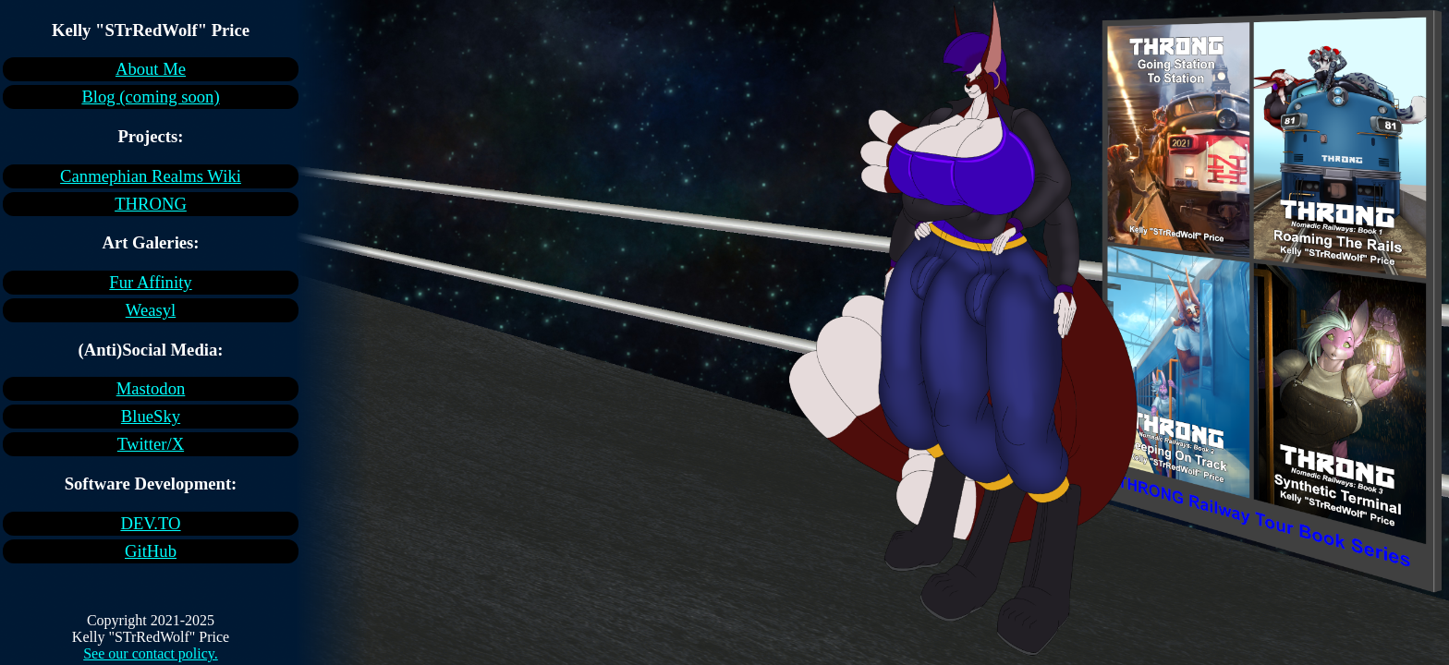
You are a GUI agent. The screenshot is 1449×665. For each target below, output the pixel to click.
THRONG (151, 203)
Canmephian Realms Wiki (150, 176)
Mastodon (151, 388)
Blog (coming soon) (150, 96)
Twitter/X (150, 443)
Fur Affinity (150, 282)
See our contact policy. (150, 653)
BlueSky (150, 416)
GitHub (151, 551)
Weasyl (151, 310)
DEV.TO (150, 523)
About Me (151, 69)
